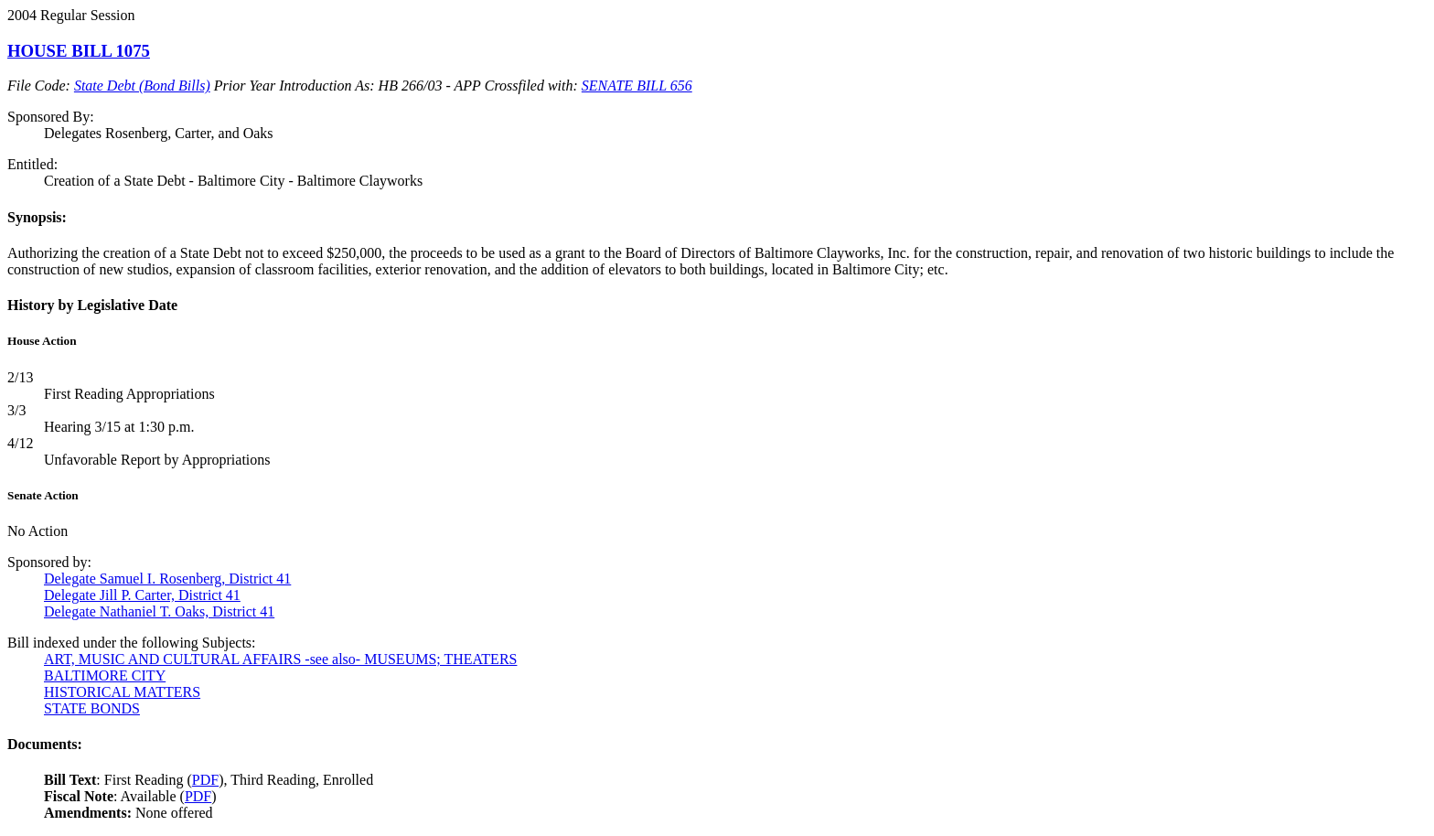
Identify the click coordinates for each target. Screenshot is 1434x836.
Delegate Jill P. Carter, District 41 (142, 595)
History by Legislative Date (92, 305)
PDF (205, 780)
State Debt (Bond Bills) (142, 85)
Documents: (44, 744)
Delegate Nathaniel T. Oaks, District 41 (159, 611)
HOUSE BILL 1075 (78, 50)
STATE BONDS (92, 708)
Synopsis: (37, 217)
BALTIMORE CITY (105, 675)
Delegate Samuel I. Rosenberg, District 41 (167, 578)
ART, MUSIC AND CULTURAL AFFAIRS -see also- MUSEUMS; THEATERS (280, 659)
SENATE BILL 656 (637, 85)
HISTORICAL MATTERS (122, 692)
